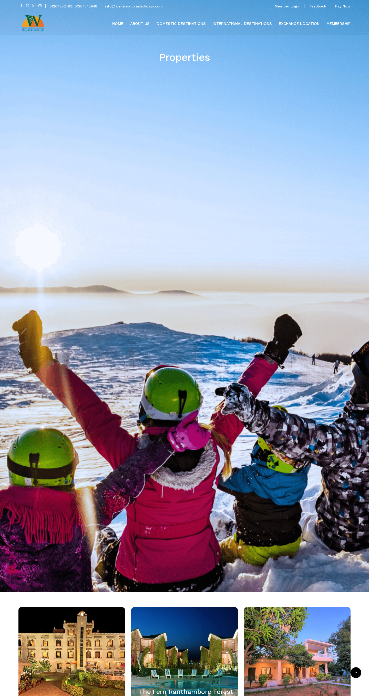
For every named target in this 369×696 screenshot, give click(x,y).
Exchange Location (299, 23)
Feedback (318, 6)
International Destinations (242, 23)
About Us (140, 23)
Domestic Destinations (181, 23)
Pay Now (343, 6)
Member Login (288, 6)
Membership (338, 23)
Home (117, 23)
